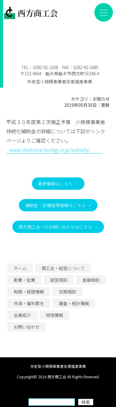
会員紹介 (22, 315)
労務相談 (67, 292)
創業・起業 (24, 280)
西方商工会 (30, 13)
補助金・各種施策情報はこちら (55, 205)
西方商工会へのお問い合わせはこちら (55, 227)
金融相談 (91, 280)
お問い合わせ (27, 327)
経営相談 (58, 280)
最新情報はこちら (55, 184)
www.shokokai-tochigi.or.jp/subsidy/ (49, 149)
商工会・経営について (63, 268)
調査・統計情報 (74, 303)
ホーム (20, 268)
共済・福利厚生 (29, 303)
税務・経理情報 (29, 292)
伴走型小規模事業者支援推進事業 (59, 78)
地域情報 (54, 315)
